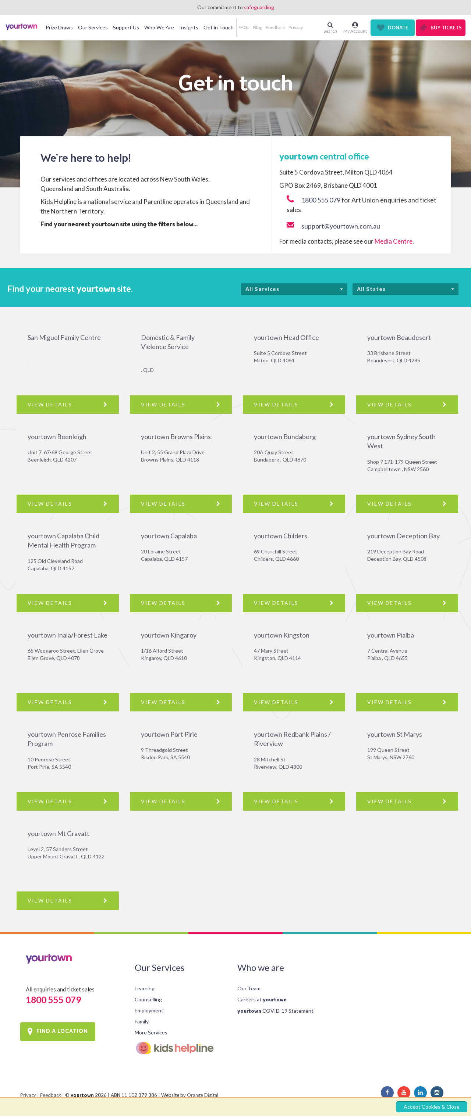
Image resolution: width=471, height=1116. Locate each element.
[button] (307, 27)
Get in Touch (218, 27)
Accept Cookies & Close (432, 1107)
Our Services (159, 967)
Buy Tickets (446, 27)
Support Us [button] (126, 27)
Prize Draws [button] (59, 27)
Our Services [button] (93, 27)
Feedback (275, 27)
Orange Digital (202, 1095)
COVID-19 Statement (275, 1011)
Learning (145, 988)
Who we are (260, 967)
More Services (151, 1032)
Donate (398, 27)
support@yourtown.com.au (340, 226)
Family (142, 1021)
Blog (257, 27)
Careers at (262, 999)
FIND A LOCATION (62, 1031)
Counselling (148, 999)
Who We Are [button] (159, 27)
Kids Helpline (180, 1048)
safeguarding (259, 7)
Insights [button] (188, 27)
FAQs (243, 27)
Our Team (249, 988)
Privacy (295, 27)
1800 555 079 (320, 200)
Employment (149, 1010)
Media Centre (393, 241)
